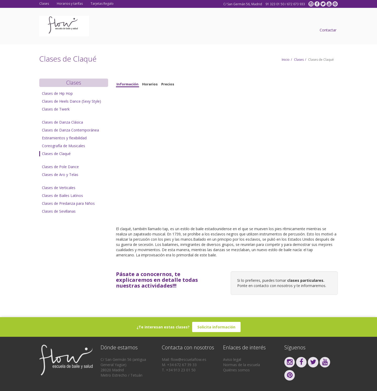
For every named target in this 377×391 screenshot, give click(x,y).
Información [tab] (127, 84)
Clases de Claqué (56, 153)
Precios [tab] (167, 84)
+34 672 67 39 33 (182, 364)
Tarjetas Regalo (102, 3)
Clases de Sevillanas (59, 211)
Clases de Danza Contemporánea (70, 130)
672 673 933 (296, 4)
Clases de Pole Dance (60, 166)
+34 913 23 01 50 (181, 369)
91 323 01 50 (274, 4)
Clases (44, 3)
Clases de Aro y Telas (60, 174)
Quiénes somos (236, 369)
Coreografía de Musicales (63, 145)
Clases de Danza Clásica (62, 122)
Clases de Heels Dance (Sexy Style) (71, 101)
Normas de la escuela (241, 364)
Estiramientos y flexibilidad (64, 137)
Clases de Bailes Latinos (62, 195)
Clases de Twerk (56, 109)
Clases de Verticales (58, 187)
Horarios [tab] (150, 84)
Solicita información (216, 326)
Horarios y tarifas (70, 3)
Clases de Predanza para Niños (68, 203)
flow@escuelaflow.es (188, 359)
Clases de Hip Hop (57, 93)
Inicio (286, 59)
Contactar (328, 29)
